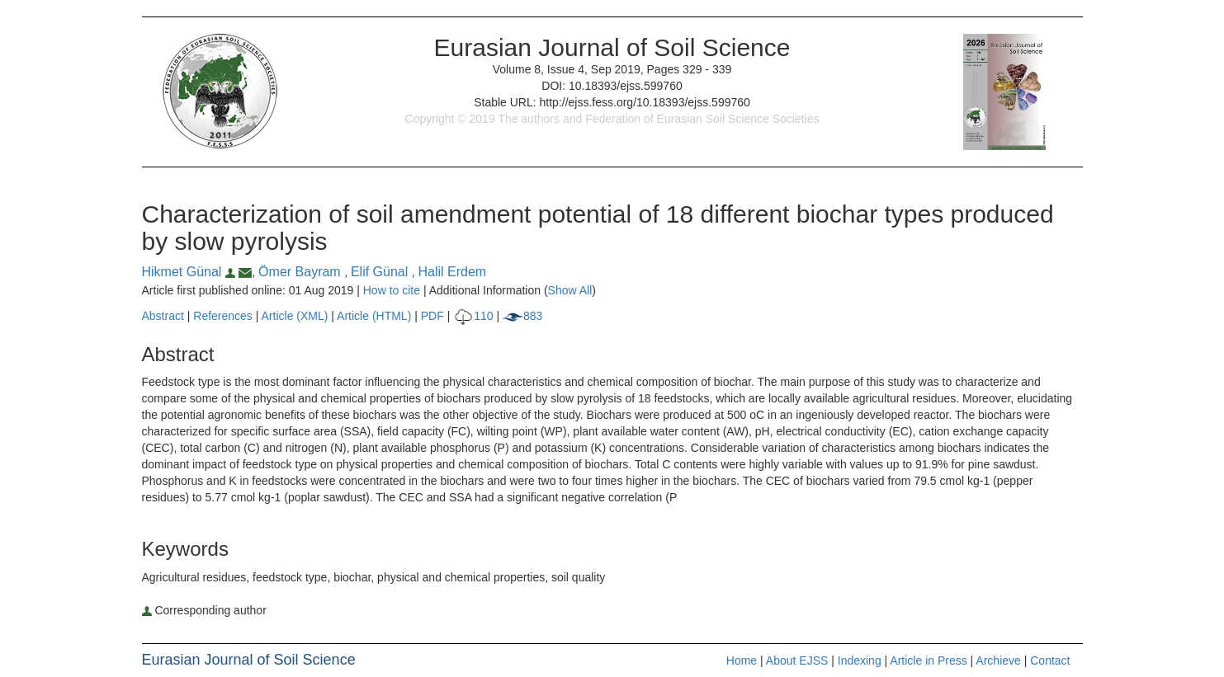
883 (522, 315)
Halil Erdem (452, 272)
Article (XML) (297, 315)
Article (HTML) (374, 315)
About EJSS (797, 660)
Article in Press (928, 660)
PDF (432, 315)
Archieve (998, 660)
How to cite (391, 290)
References (223, 315)
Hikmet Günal (190, 272)
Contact (1050, 660)
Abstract (163, 315)
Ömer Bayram (301, 272)
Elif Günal (381, 272)
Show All (570, 290)
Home (741, 660)
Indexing (859, 660)
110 (473, 315)
